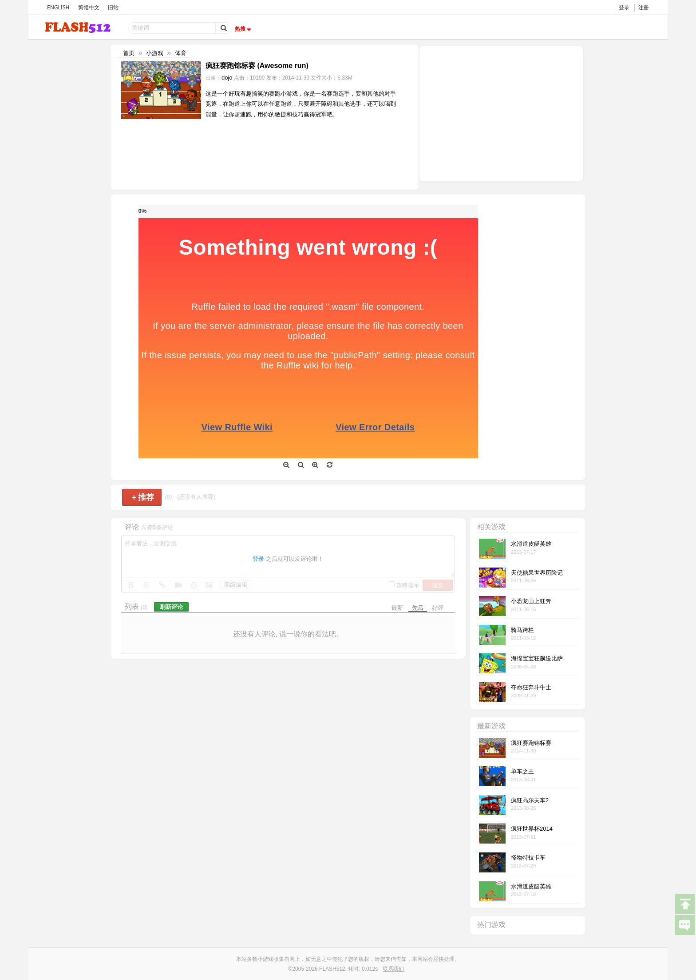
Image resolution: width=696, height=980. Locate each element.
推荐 (142, 497)
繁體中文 (88, 7)
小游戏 (154, 53)
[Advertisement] (501, 113)
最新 (397, 607)
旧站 (113, 7)
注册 (643, 7)
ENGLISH (58, 7)
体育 (180, 53)
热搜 (244, 29)
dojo (227, 77)
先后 (417, 607)
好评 (437, 607)
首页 (128, 53)
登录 (624, 7)
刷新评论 (171, 607)
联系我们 (393, 969)
